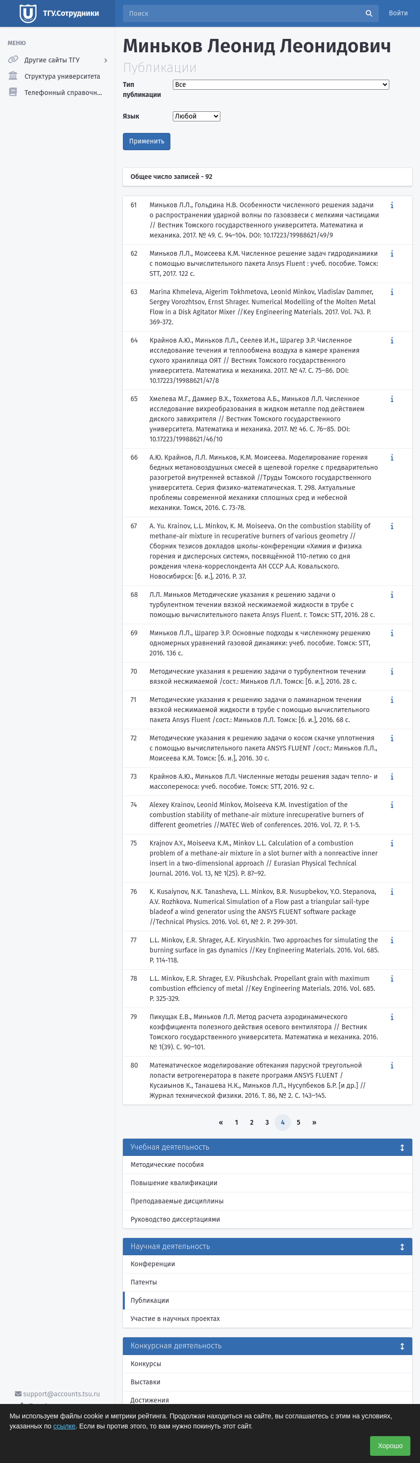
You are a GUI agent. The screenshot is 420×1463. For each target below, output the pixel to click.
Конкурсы (146, 1364)
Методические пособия (167, 1165)
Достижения (150, 1400)
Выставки (145, 1382)
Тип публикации (142, 90)
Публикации (150, 1300)
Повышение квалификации (174, 1183)
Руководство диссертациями (175, 1219)
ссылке (64, 1426)
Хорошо (390, 1446)
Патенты (144, 1282)
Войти (398, 13)
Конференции (153, 1264)
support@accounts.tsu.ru (57, 1394)
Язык (131, 116)
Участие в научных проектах (175, 1319)
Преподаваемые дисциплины (177, 1201)
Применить (146, 141)
